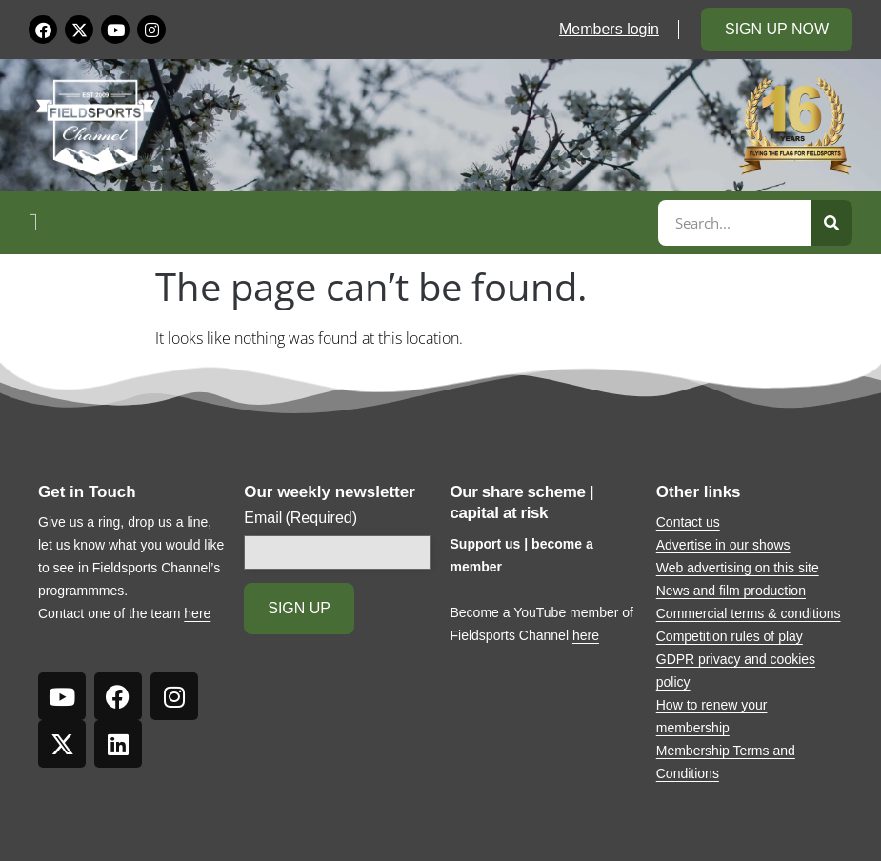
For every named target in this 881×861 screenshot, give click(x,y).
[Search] (831, 223)
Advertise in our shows (723, 544)
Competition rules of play (729, 636)
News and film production (731, 590)
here (197, 613)
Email (300, 518)
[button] (340, 222)
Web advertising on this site (737, 567)
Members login (609, 29)
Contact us (688, 522)
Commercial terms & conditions (748, 613)
